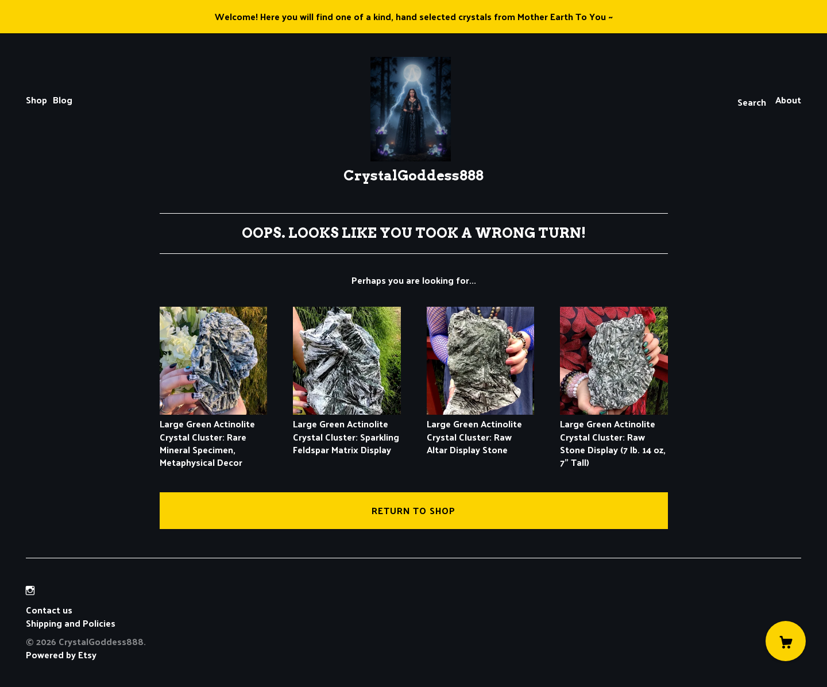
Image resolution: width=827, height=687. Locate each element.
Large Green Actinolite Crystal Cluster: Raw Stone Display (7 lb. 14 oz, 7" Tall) (614, 437)
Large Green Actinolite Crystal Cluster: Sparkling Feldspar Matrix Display (347, 430)
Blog (62, 99)
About (788, 99)
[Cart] (786, 641)
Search (751, 102)
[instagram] (30, 590)
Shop (36, 99)
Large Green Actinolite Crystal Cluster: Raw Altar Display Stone (481, 430)
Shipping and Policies (70, 623)
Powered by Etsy (61, 654)
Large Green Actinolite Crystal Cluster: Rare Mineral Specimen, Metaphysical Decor (214, 437)
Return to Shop (413, 510)
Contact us (49, 610)
